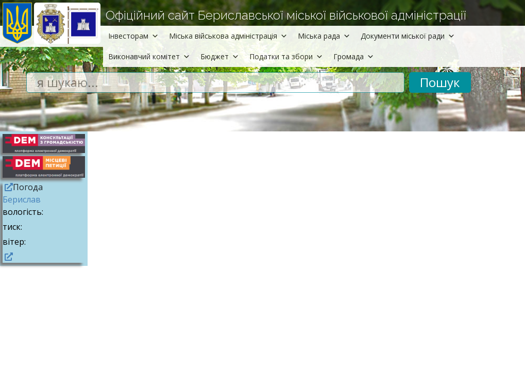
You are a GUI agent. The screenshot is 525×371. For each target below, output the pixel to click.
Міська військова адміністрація (228, 36)
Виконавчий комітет (149, 56)
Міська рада (324, 36)
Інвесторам (133, 36)
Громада (353, 56)
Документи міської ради (408, 36)
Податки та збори (286, 56)
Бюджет (219, 56)
